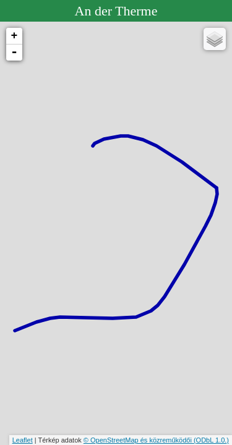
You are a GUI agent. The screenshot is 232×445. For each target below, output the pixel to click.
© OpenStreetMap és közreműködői (139, 440)
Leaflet (22, 440)
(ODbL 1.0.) (211, 440)
